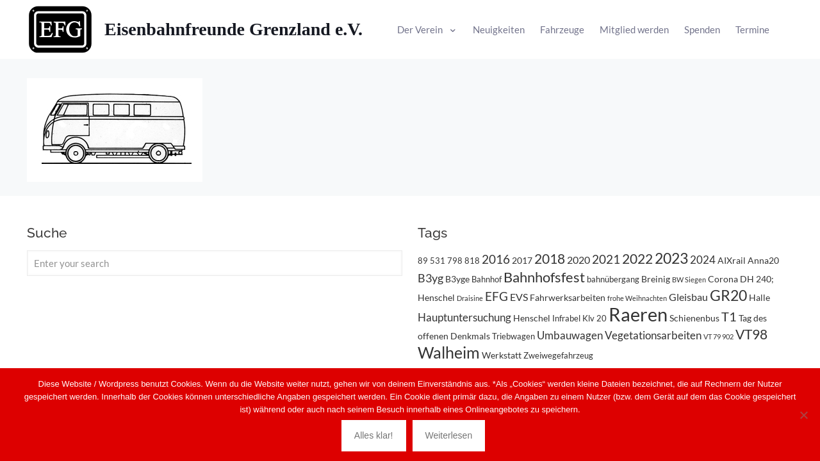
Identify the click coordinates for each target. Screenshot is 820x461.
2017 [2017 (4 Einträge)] (522, 260)
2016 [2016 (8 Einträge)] (496, 259)
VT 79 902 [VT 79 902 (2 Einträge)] (718, 336)
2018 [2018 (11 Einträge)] (549, 258)
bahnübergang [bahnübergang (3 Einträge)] (613, 279)
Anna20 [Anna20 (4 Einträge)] (763, 260)
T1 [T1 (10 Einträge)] (729, 316)
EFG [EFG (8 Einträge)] (496, 296)
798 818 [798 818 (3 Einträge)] (463, 260)
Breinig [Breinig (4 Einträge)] (655, 278)
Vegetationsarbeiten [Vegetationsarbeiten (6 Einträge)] (653, 335)
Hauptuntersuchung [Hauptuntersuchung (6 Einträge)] (464, 317)
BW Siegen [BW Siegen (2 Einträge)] (689, 279)
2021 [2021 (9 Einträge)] (606, 259)
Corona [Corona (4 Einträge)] (723, 278)
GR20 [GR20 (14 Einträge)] (728, 295)
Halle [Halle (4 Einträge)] (759, 297)
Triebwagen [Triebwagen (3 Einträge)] (513, 336)
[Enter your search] (214, 263)
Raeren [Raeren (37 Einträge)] (638, 314)
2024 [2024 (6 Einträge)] (703, 259)
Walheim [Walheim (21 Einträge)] (449, 352)
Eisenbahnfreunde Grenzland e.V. (233, 29)
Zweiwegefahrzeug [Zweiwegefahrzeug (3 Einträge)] (558, 355)
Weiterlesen (449, 435)
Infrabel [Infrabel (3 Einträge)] (566, 318)
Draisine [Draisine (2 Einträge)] (470, 298)
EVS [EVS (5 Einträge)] (519, 297)
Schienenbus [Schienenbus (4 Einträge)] (694, 317)
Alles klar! (373, 435)
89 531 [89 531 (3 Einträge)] (431, 260)
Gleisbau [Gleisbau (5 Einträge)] (688, 297)
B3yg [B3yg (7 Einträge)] (430, 278)
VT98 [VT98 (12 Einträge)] (751, 334)
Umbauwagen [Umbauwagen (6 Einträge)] (570, 335)
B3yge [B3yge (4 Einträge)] (457, 278)
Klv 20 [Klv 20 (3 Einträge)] (594, 318)
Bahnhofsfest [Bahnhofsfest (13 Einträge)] (544, 277)
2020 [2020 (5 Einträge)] (578, 260)
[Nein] (804, 414)
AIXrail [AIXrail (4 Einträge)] (732, 260)
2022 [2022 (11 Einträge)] (637, 258)
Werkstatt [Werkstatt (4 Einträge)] (501, 355)
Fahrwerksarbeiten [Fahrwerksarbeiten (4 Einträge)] (567, 297)
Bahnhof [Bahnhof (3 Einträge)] (487, 279)
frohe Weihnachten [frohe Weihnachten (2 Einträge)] (637, 298)
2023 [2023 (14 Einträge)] (671, 258)
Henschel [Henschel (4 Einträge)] (531, 317)
